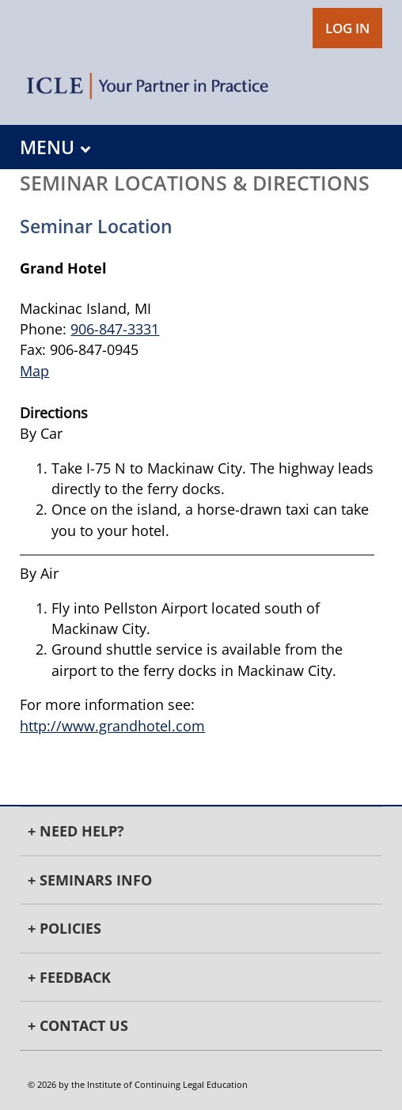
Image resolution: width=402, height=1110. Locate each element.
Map (34, 370)
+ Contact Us (78, 1025)
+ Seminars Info (90, 879)
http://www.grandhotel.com (112, 725)
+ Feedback (69, 977)
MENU (55, 147)
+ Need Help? (76, 830)
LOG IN (347, 28)
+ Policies (64, 928)
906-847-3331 (114, 328)
